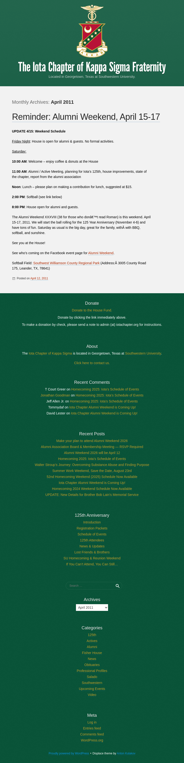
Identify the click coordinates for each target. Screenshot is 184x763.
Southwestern (92, 683)
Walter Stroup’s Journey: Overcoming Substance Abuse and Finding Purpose (92, 465)
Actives (91, 641)
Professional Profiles (92, 671)
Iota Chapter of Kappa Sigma (50, 353)
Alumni (92, 647)
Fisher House (92, 653)
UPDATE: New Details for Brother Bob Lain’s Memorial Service (91, 495)
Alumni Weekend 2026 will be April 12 (92, 453)
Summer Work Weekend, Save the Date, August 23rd (92, 471)
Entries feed (92, 728)
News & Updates (92, 546)
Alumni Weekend (101, 253)
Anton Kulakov (126, 753)
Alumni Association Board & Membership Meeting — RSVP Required (92, 447)
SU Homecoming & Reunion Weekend (92, 558)
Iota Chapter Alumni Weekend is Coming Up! (102, 407)
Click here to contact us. (92, 363)
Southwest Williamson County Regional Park (66, 263)
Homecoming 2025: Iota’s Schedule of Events (105, 389)
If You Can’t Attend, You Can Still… (92, 564)
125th (92, 635)
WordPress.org (92, 740)
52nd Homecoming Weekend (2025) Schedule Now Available (92, 477)
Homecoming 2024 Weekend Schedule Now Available (92, 489)
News (92, 659)
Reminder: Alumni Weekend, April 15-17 (86, 117)
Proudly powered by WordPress (69, 753)
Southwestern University (143, 353)
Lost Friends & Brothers (91, 552)
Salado (92, 677)
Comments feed (92, 734)
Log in (92, 722)
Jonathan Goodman (55, 395)
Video (92, 695)
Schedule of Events (92, 534)
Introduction (92, 522)
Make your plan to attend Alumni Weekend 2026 (92, 441)
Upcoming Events (92, 689)
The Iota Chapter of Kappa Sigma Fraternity (92, 67)
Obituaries (92, 665)
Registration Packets (92, 528)
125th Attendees (92, 540)
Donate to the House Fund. (92, 310)
